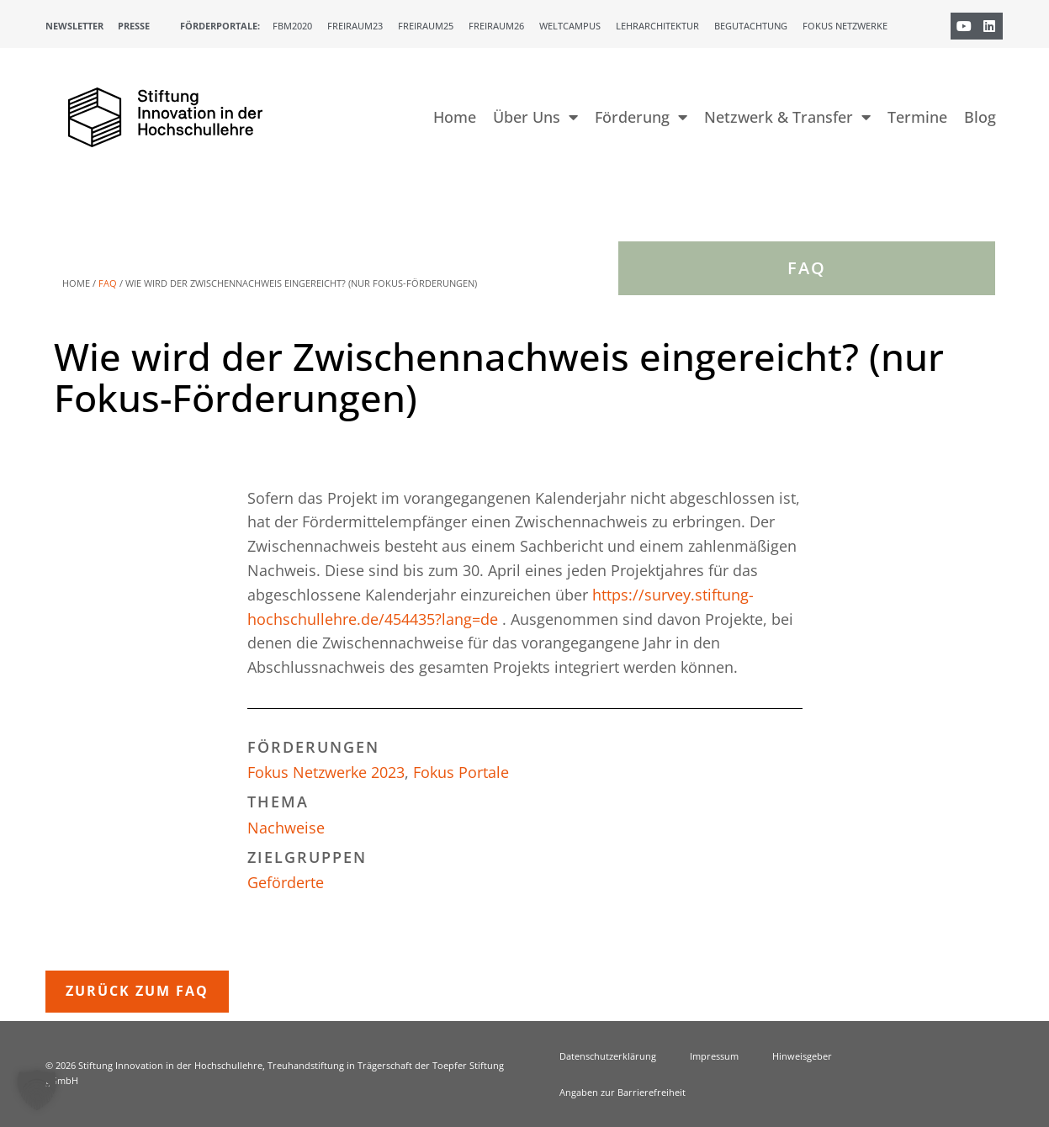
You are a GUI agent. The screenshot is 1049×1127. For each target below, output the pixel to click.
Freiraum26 (496, 25)
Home (454, 117)
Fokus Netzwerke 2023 (326, 772)
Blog (980, 117)
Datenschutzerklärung (607, 1056)
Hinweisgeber (802, 1056)
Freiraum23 (355, 25)
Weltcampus (570, 25)
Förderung (641, 117)
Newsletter (74, 25)
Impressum (714, 1056)
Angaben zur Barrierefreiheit (622, 1092)
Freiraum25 (425, 25)
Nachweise (286, 827)
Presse (134, 25)
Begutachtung (750, 25)
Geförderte (285, 882)
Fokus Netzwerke (845, 25)
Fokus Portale (461, 772)
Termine (917, 117)
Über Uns (535, 117)
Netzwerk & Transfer (787, 117)
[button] (37, 1090)
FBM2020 (292, 25)
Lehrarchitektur (657, 25)
